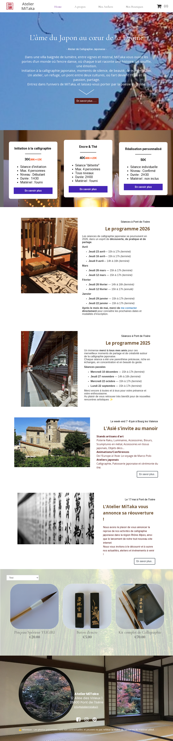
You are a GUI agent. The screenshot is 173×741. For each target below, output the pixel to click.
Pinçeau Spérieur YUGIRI (34, 632)
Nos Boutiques (134, 6)
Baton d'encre (87, 632)
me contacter (129, 308)
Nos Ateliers (105, 6)
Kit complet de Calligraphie (140, 632)
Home (58, 6)
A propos (80, 6)
